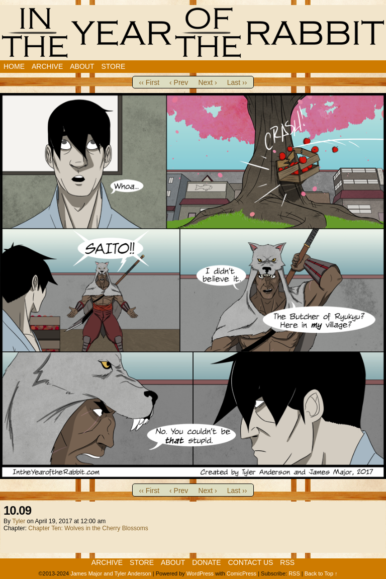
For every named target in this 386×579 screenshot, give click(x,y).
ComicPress (241, 573)
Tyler (18, 521)
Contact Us (250, 562)
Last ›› (237, 82)
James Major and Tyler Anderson (110, 573)
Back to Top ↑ (321, 573)
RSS (287, 562)
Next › (207, 82)
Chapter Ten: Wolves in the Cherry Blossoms (88, 528)
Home (14, 66)
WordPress (200, 573)
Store (113, 66)
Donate (206, 562)
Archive (47, 66)
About (82, 66)
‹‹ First (149, 82)
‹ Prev (178, 82)
